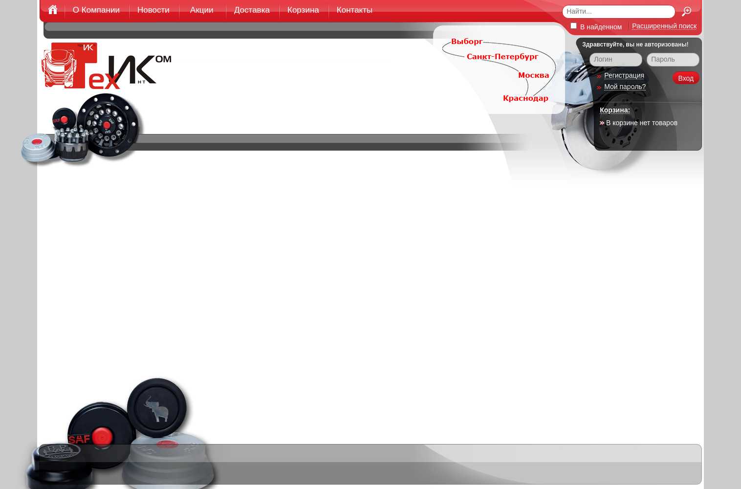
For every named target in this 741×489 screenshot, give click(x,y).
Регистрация (624, 75)
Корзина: (615, 110)
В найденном (596, 26)
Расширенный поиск (664, 26)
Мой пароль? (625, 86)
